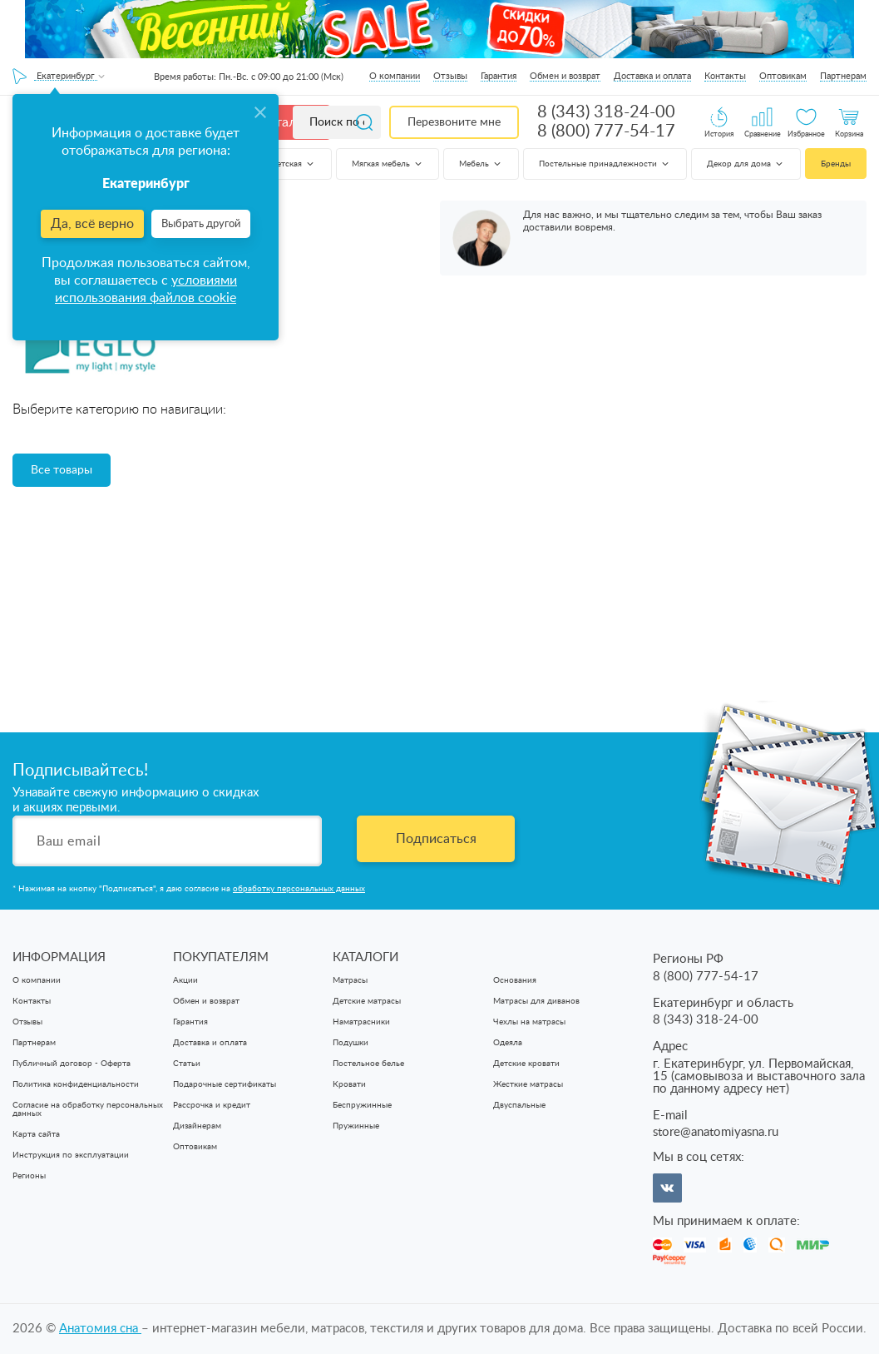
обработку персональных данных (299, 889)
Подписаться (436, 839)
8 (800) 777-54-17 (606, 131)
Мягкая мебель (388, 164)
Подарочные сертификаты (224, 1084)
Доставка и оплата (652, 76)
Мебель (481, 164)
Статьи (186, 1063)
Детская (293, 164)
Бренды (836, 164)
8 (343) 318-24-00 (606, 112)
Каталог (284, 122)
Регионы (29, 1176)
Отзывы (450, 76)
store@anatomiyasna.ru (715, 1132)
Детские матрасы (367, 1001)
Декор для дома (746, 164)
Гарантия (498, 76)
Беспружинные (362, 1105)
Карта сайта (36, 1134)
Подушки (350, 1043)
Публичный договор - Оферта (71, 1063)
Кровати (349, 1084)
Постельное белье (368, 1063)
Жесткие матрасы (528, 1084)
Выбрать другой (200, 224)
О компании (394, 76)
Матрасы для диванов (536, 1001)
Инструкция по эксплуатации (70, 1155)
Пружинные (356, 1126)
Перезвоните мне (454, 122)
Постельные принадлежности (605, 164)
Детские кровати (526, 1063)
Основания (514, 980)
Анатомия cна (100, 1328)
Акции (185, 980)
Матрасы (350, 980)
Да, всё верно (92, 224)
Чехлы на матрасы (529, 1022)
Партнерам (843, 76)
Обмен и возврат (565, 76)
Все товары (61, 470)
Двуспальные (519, 1105)
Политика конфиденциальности (75, 1084)
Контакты (725, 76)
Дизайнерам (197, 1126)
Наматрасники (361, 1022)
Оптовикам (783, 76)
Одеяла (507, 1043)
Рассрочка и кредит (211, 1105)
